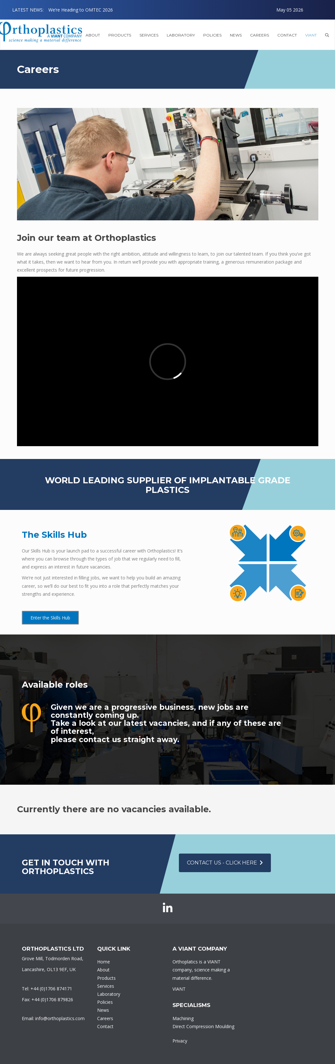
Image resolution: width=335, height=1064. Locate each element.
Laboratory (108, 994)
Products (106, 978)
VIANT (311, 35)
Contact (287, 35)
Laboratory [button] (181, 35)
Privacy (179, 1041)
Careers (259, 35)
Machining (183, 1018)
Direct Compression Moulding (203, 1026)
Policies (212, 35)
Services (105, 986)
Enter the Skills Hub (50, 618)
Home (103, 962)
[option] (176, 10)
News (236, 35)
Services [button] (148, 35)
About (103, 970)
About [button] (93, 35)
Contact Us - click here (225, 863)
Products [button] (119, 35)
